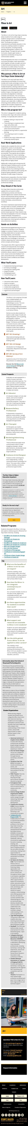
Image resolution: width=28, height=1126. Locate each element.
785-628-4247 (11, 1054)
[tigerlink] (16, 1115)
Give (21, 1100)
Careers (14, 1092)
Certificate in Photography (12, 550)
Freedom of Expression (20, 1107)
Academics (12, 1085)
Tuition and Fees (13, 495)
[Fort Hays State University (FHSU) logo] (7, 3)
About (3, 1085)
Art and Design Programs (13, 1043)
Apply (14, 520)
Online (24, 1088)
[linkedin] (9, 1115)
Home (2, 11)
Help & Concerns (7, 1104)
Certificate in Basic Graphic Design (14, 555)
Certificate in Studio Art (11, 557)
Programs (8, 11)
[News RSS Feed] (12, 1115)
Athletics (4, 1088)
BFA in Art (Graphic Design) (12, 546)
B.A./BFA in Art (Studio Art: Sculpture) (15, 543)
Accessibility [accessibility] (21, 1104)
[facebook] (2, 1115)
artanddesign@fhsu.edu (14, 1055)
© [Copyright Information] (1, 1123)
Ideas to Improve (6, 1107)
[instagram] (6, 1115)
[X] (19, 1115)
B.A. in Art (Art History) (11, 548)
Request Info (20, 1096)
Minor (3, 19)
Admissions (23, 1085)
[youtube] (22, 1115)
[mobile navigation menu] (25, 2)
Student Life (14, 1088)
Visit (7, 1100)
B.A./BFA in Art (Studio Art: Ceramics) (15, 544)
